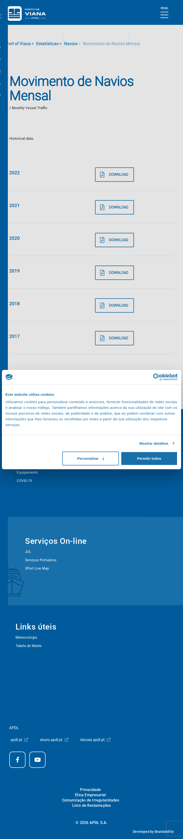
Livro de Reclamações (91, 805)
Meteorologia (26, 637)
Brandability (164, 832)
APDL (14, 728)
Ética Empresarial (90, 795)
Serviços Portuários (40, 560)
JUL (28, 552)
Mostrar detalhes (153, 443)
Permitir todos (149, 458)
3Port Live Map (37, 568)
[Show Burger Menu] (164, 13)
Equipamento (27, 472)
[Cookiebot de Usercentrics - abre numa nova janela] (157, 376)
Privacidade (90, 789)
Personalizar (90, 458)
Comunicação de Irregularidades (90, 800)
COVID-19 (24, 481)
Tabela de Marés (28, 646)
